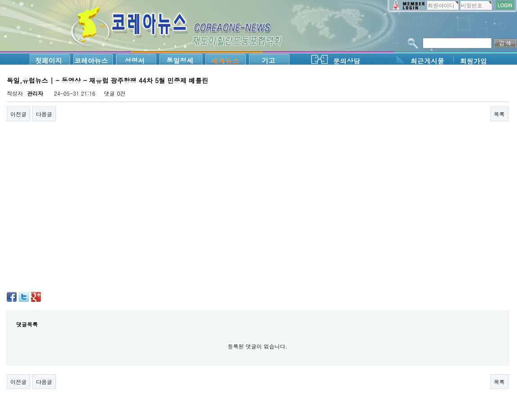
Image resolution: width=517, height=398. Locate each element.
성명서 (135, 60)
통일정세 (179, 60)
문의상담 (346, 61)
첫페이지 (48, 60)
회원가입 (473, 61)
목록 (499, 114)
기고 (268, 60)
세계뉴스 (225, 61)
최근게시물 (427, 61)
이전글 (18, 114)
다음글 (44, 114)
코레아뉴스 (91, 60)
